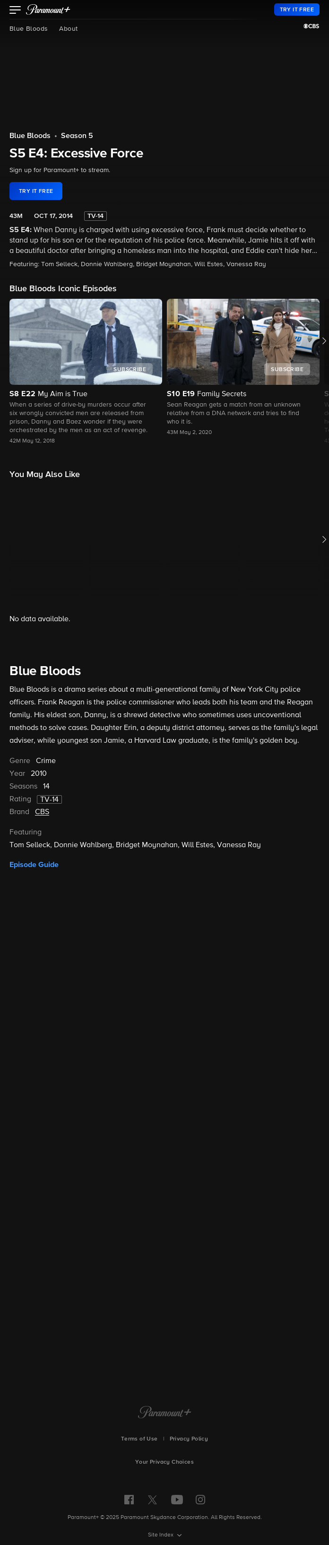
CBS (42, 1057)
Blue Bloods (28, 29)
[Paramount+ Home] (164, 1413)
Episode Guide (34, 1109)
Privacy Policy (189, 1439)
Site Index (161, 1535)
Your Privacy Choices (164, 1462)
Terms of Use (139, 1439)
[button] (15, 11)
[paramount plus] (48, 9)
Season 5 (77, 136)
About (68, 29)
